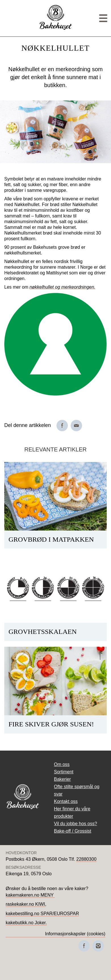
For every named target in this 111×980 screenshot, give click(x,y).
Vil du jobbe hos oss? (75, 823)
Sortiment (63, 771)
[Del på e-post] (76, 425)
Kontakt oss (66, 801)
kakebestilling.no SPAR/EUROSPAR (42, 913)
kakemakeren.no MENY (30, 895)
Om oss (62, 764)
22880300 (86, 859)
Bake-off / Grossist (72, 831)
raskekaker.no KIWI (25, 904)
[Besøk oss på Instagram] (98, 946)
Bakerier (62, 779)
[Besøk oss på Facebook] (84, 946)
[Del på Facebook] (62, 425)
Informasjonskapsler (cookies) (75, 933)
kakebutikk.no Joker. (26, 922)
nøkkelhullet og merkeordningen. (62, 287)
